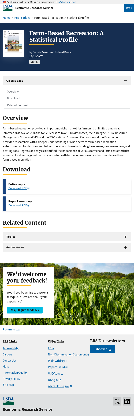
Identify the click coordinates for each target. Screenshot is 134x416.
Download (13, 98)
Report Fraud (56, 367)
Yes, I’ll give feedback (24, 310)
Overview (13, 91)
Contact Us (10, 360)
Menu (129, 8)
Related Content (17, 105)
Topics (10, 237)
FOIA (51, 348)
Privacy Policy (11, 379)
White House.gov (58, 386)
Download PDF (17, 188)
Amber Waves (15, 247)
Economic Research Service (34, 8)
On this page (14, 81)
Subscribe (100, 349)
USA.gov (53, 380)
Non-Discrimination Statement (67, 354)
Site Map (8, 385)
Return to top (11, 329)
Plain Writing (56, 361)
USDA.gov (54, 373)
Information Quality (15, 373)
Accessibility (10, 348)
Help (6, 366)
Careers (7, 354)
